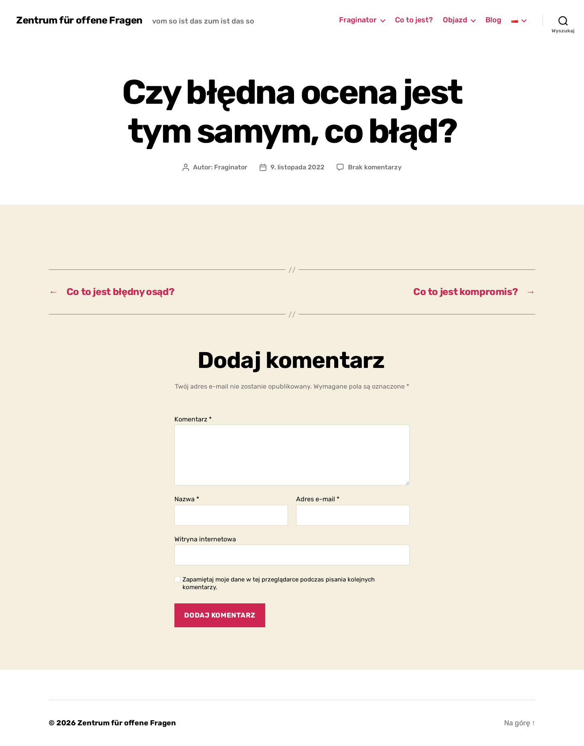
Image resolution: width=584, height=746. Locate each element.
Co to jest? (414, 20)
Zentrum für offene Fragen (79, 20)
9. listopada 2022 (297, 167)
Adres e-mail (317, 499)
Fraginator (358, 20)
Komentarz (193, 419)
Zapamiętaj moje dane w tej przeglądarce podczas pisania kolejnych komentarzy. (278, 583)
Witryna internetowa (205, 539)
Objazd (455, 20)
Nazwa (186, 499)
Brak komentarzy (375, 167)
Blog (493, 20)
